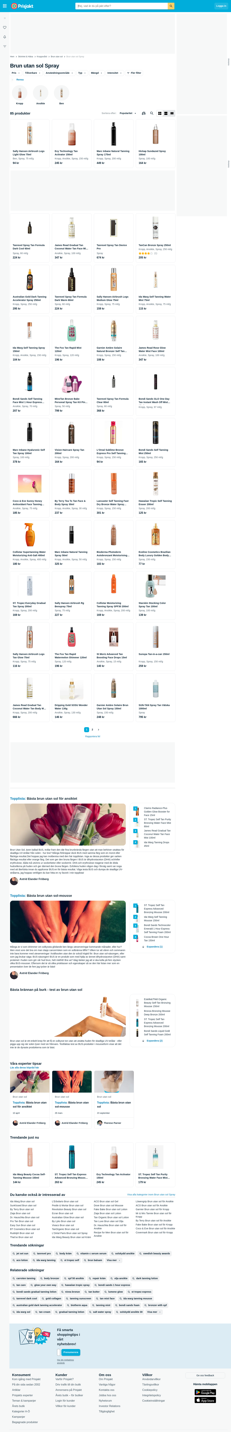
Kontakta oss (106, 1375)
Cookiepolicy (149, 1375)
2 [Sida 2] (92, 729)
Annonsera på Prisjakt (68, 1375)
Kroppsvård (42, 56)
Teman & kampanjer (24, 1386)
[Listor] (4, 27)
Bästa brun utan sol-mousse (49, 895)
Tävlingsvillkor (150, 1370)
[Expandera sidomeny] (4, 18)
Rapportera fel (92, 736)
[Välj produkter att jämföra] (143, 113)
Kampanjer (18, 1402)
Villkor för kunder (65, 1391)
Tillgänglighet (107, 1397)
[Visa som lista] (166, 113)
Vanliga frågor (107, 1370)
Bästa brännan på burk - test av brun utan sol (46, 990)
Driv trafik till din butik (68, 1370)
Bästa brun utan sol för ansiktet (52, 798)
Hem (12, 56)
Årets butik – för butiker (69, 1380)
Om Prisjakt (106, 1364)
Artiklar (16, 1375)
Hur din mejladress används (69, 1346)
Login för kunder (65, 1386)
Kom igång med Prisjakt (26, 1364)
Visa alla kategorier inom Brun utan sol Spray (151, 1194)
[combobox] (121, 6)
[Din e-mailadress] (79, 1338)
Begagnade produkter (25, 1407)
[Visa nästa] (98, 729)
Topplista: (18, 798)
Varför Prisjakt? (64, 1364)
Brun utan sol (57, 56)
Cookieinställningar (153, 1386)
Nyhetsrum (105, 1386)
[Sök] (171, 6)
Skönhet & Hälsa (25, 56)
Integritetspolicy (151, 1380)
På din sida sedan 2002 (26, 1370)
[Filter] (4, 46)
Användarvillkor (151, 1364)
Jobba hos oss (107, 1380)
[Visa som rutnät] (160, 113)
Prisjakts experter (22, 1380)
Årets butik (18, 1391)
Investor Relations (109, 1391)
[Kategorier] (4, 6)
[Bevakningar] (4, 37)
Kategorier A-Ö (21, 1397)
